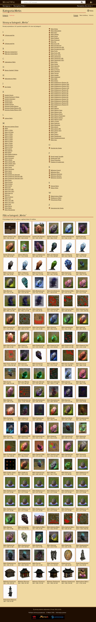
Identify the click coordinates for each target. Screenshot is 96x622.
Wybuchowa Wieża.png (9, 599)
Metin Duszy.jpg (22, 363)
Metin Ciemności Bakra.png (53, 309)
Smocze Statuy (55, 186)
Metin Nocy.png (65, 400)
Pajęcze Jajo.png (66, 563)
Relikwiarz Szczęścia (56, 178)
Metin (6, 128)
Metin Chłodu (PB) (10, 162)
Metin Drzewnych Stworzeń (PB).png (39, 345)
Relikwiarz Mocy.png (23, 581)
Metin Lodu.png (65, 382)
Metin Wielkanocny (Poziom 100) (60, 84)
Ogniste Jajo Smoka (56, 148)
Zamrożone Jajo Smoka (57, 208)
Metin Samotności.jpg (38, 436)
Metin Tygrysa (55, 73)
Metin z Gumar (55, 121)
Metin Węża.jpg (7, 527)
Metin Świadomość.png (24, 563)
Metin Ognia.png (8, 418)
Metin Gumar (8, 186)
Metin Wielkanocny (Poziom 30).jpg (68, 490)
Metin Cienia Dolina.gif (24, 327)
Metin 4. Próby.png (66, 254)
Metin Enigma (9, 182)
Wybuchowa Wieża (56, 200)
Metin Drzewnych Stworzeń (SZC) (14, 178)
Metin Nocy (54, 32)
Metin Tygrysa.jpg (81, 454)
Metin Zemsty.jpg (37, 545)
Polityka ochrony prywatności (37, 612)
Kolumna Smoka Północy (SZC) (13, 110)
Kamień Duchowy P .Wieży (12, 97)
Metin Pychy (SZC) (56, 55)
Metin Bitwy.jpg (7, 291)
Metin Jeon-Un (9, 193)
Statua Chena (54, 188)
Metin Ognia (54, 36)
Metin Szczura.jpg (81, 436)
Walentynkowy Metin (56, 196)
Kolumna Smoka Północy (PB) (13, 108)
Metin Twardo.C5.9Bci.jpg (39, 454)
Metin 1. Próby (9, 130)
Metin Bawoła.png (81, 273)
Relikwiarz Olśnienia (56, 174)
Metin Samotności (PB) (57, 58)
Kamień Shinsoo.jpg (9, 254)
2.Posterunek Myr (9, 43)
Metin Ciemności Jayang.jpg (82, 309)
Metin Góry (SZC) (9, 191)
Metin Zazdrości (55, 123)
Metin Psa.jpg (51, 418)
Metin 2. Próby (9, 134)
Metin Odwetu (55, 34)
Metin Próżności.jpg (37, 418)
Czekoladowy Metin (10, 62)
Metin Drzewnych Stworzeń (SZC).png (53, 345)
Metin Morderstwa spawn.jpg (24, 400)
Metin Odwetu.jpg (81, 400)
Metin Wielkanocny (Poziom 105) (60, 86)
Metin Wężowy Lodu (56, 112)
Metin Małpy (8, 208)
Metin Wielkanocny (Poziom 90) (59, 103)
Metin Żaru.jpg (36, 563)
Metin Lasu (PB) (9, 200)
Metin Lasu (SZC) (9, 202)
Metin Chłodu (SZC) (10, 163)
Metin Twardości (55, 71)
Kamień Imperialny (10, 99)
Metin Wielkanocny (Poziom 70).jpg (39, 509)
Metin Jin (7, 195)
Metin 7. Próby (9, 143)
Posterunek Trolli (55, 158)
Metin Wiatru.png (66, 472)
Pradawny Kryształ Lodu (57, 162)
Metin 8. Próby (9, 145)
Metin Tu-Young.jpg (23, 454)
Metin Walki (54, 79)
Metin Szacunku (55, 66)
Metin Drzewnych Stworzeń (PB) (13, 176)
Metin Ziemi (54, 132)
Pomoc (91, 10)
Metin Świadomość (56, 136)
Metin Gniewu (9, 184)
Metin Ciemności (9, 165)
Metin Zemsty (54, 127)
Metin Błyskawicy (9, 156)
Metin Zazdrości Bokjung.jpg (68, 527)
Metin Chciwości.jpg (81, 291)
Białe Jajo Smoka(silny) (11, 52)
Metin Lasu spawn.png (53, 382)
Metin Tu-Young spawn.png (10, 454)
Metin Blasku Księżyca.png (24, 291)
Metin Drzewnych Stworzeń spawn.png (68, 345)
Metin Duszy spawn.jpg (9, 363)
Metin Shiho (54, 62)
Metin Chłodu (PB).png (9, 309)
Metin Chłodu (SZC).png (24, 309)
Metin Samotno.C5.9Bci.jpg (24, 436)
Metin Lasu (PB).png (23, 382)
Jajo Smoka (8, 87)
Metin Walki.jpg (51, 472)
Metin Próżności (55, 40)
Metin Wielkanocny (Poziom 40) (59, 93)
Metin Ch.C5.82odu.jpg (53, 291)
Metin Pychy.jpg (7, 436)
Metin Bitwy (8, 152)
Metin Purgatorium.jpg (82, 418)
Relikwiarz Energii (56, 170)
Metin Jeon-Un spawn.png (68, 363)
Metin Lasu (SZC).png (38, 382)
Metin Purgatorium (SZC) (57, 49)
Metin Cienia (8, 167)
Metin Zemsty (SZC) (56, 130)
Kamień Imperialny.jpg (67, 236)
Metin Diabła (8, 173)
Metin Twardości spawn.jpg (53, 454)
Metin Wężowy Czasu (56, 110)
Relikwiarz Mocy (55, 172)
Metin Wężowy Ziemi (56, 119)
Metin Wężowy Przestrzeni (58, 116)
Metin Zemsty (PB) (56, 129)
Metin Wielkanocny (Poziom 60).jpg (24, 509)
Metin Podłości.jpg (23, 418)
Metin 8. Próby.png (37, 273)
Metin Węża (54, 106)
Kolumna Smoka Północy (11, 106)
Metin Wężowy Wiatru (57, 117)
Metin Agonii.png (66, 273)
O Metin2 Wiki (50, 612)
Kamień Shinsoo (9, 104)
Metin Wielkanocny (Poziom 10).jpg (82, 472)
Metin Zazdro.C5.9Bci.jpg (39, 527)
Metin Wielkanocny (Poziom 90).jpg (68, 509)
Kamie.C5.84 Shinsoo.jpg (39, 236)
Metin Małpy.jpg (7, 400)
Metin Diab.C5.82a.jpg (9, 345)
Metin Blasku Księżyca (11, 154)
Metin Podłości (55, 38)
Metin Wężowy (55, 108)
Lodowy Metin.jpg (23, 254)
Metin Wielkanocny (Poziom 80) (59, 101)
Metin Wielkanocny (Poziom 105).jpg (24, 490)
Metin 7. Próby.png (23, 273)
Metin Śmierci (54, 134)
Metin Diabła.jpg (22, 345)
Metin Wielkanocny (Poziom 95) (59, 105)
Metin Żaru (54, 140)
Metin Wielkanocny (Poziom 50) (59, 95)
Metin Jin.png (7, 382)
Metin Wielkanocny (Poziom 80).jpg (53, 509)
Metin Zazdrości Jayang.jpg (82, 527)
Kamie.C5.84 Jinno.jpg (24, 236)
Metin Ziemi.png (51, 545)
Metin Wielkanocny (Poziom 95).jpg (82, 509)
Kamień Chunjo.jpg (52, 236)
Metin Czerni (8, 171)
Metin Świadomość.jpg (9, 563)
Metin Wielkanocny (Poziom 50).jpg (10, 509)
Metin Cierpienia (9, 169)
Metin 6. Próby (9, 141)
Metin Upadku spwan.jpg (10, 472)
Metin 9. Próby (9, 147)
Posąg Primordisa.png (82, 563)
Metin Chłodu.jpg (37, 309)
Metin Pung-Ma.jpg (66, 418)
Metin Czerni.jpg (80, 327)
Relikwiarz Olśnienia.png (39, 581)
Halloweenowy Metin (10, 78)
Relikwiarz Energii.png (9, 581)
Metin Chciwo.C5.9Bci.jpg (68, 291)
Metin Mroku (54, 29)
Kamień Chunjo (9, 95)
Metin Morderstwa (10, 210)
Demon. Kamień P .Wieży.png (10, 236)
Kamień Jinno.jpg (81, 236)
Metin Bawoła (8, 150)
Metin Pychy (54, 51)
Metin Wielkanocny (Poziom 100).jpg (10, 490)
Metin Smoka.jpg (51, 436)
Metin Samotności (56, 56)
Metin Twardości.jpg (67, 454)
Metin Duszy (8, 180)
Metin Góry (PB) (9, 189)
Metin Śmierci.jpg (66, 545)
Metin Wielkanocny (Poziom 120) (60, 88)
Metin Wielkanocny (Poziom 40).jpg (82, 490)
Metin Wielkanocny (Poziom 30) (59, 92)
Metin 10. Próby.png (52, 254)
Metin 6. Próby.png (8, 273)
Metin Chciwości (9, 158)
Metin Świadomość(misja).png (82, 545)
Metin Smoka (54, 64)
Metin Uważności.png (38, 472)
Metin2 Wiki (9, 2)
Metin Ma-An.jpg (80, 382)
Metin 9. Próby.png (52, 273)
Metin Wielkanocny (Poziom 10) (59, 82)
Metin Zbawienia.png (24, 545)
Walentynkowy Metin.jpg (82, 581)
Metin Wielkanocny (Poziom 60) (59, 97)
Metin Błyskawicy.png (38, 291)
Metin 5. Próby (9, 139)
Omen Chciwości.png (53, 563)
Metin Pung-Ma (55, 44)
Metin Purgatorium (56, 45)
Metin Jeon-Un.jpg (81, 363)
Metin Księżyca (9, 197)
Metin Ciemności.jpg (9, 327)
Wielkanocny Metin (56, 198)
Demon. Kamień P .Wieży (11, 70)
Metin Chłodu (8, 160)
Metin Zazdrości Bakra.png (53, 527)
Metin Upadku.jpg (23, 472)
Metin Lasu (8, 199)
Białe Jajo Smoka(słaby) (11, 54)
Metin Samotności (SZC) (57, 60)
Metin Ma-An (8, 206)
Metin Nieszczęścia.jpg (53, 400)
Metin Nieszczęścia (56, 31)
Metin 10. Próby (9, 132)
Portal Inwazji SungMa (57, 156)
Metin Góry (8, 187)
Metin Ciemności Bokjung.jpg (68, 309)
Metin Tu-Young (55, 69)
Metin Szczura (54, 68)
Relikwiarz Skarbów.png (53, 581)
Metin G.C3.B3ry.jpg (52, 363)
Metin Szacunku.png (67, 436)
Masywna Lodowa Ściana (11, 126)
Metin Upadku (55, 75)
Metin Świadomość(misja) (58, 138)
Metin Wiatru (54, 81)
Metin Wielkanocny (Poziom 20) (59, 90)
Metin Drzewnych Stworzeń (12, 174)
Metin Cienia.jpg (51, 327)
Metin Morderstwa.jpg (38, 400)
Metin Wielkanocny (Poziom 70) (59, 99)
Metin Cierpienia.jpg (67, 327)
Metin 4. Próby (9, 137)
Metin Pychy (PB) (55, 53)
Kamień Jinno (8, 101)
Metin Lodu (8, 204)
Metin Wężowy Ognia (56, 114)
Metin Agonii (8, 149)
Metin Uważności (55, 77)
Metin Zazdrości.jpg (8, 545)
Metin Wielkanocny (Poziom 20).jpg (53, 490)
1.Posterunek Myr (9, 35)
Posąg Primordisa (55, 160)
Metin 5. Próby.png (81, 254)
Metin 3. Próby (9, 136)
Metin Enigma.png (37, 363)
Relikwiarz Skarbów (56, 176)
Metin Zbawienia (55, 125)
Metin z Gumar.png (23, 527)
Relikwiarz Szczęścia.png (68, 581)
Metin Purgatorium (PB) (57, 47)
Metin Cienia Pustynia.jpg (39, 327)
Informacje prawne (61, 612)
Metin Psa (53, 42)
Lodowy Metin (9, 118)
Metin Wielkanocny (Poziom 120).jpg (39, 490)
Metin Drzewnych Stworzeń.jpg (82, 345)
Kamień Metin (9, 102)
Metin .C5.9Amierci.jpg (38, 254)
